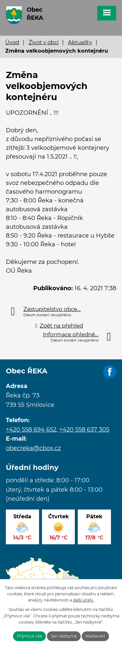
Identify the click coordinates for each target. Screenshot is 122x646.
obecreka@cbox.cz (33, 448)
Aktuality (80, 42)
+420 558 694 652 (31, 429)
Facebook (109, 372)
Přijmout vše (29, 636)
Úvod (12, 42)
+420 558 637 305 (84, 429)
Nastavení (95, 636)
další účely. (83, 600)
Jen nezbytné (64, 636)
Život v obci (44, 42)
